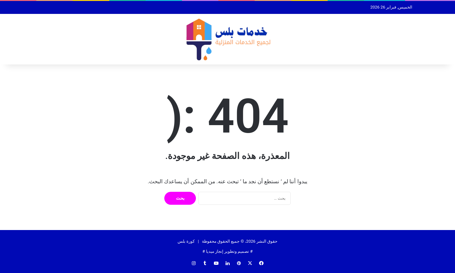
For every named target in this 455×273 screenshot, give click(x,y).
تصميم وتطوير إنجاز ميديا (227, 251)
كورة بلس (186, 241)
